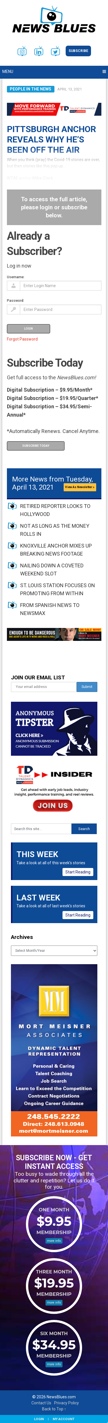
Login (39, 1419)
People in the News (30, 89)
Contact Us (41, 1403)
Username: (15, 277)
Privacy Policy (66, 1403)
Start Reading (77, 872)
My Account (63, 1419)
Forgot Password (22, 339)
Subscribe (78, 51)
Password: (15, 300)
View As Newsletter (79, 487)
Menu (7, 71)
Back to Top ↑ (54, 1409)
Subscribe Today (35, 445)
